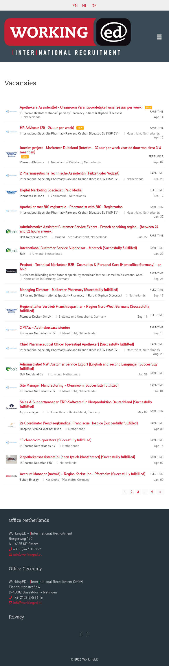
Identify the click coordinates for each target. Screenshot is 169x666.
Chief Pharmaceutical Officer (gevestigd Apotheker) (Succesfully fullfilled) (77, 344)
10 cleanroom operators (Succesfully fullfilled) (55, 440)
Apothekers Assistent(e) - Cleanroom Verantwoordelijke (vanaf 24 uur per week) (81, 107)
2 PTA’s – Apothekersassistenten (45, 327)
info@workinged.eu (27, 554)
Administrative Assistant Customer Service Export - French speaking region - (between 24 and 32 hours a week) (89, 229)
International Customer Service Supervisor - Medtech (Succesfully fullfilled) (78, 248)
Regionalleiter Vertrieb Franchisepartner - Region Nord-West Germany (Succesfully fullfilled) (84, 308)
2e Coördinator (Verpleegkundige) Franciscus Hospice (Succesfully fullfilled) (79, 423)
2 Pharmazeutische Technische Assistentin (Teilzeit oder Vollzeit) (69, 173)
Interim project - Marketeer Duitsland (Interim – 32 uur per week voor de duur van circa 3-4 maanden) (90, 150)
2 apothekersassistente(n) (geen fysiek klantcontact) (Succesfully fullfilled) (77, 457)
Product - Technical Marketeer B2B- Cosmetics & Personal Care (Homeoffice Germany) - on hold (90, 266)
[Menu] (159, 37)
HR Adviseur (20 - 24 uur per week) (47, 128)
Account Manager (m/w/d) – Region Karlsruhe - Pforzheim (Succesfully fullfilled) (82, 474)
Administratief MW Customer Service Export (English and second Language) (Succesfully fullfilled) (88, 366)
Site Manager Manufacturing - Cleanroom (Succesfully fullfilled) (69, 385)
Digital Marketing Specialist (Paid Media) (51, 190)
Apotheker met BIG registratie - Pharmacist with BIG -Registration (71, 207)
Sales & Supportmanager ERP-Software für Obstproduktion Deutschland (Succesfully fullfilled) (86, 404)
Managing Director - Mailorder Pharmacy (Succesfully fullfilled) (69, 290)
